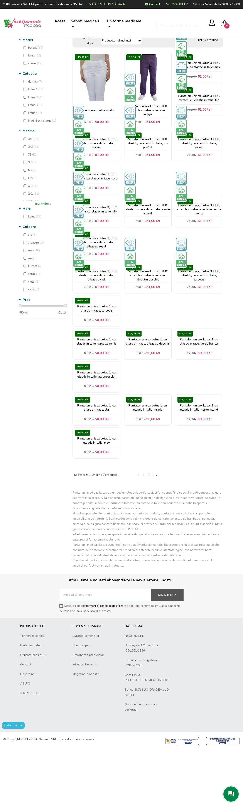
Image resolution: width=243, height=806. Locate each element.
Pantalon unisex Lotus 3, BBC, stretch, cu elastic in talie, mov (199, 96)
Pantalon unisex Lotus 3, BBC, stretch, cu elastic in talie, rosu (96, 212)
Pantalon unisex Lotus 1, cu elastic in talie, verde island (199, 460)
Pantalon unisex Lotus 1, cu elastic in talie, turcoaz (96, 354)
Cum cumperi (81, 702)
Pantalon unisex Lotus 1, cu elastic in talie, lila (96, 460)
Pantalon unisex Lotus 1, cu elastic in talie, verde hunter (199, 389)
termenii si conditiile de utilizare (106, 663)
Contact (152, 4)
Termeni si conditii (32, 693)
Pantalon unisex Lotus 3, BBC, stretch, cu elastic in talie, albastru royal (96, 283)
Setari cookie (13, 782)
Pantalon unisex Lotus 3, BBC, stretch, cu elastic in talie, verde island (148, 247)
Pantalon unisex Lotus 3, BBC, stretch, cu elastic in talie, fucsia (96, 176)
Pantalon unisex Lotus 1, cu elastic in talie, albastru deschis (147, 389)
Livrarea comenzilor (86, 693)
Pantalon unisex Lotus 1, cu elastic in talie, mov (96, 495)
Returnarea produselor (88, 712)
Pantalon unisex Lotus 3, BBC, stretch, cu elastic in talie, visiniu (199, 176)
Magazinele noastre (86, 731)
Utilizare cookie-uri (33, 712)
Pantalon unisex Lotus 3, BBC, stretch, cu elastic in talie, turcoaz (199, 318)
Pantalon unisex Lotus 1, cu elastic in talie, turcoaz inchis (96, 389)
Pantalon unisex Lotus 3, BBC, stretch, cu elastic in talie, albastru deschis (148, 318)
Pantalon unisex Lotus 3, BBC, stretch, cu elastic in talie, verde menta (199, 247)
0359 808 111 (177, 4)
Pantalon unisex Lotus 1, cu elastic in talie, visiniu (147, 460)
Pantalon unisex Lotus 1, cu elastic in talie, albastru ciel (96, 425)
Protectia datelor (32, 702)
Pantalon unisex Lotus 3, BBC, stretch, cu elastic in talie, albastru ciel (96, 318)
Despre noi (27, 731)
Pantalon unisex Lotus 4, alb (94, 141)
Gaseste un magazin (107, 4)
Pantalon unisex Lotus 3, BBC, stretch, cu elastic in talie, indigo (148, 141)
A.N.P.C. (25, 740)
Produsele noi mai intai (122, 71)
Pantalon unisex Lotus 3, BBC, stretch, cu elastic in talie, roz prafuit (148, 176)
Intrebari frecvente (85, 721)
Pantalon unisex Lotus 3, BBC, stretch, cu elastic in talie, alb (96, 247)
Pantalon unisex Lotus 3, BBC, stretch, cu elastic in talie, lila (199, 131)
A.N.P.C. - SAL (29, 750)
